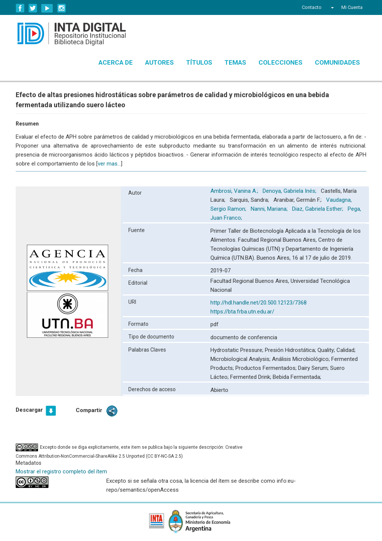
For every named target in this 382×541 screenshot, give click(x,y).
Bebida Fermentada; (297, 377)
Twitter (32, 8)
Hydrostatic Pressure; (237, 350)
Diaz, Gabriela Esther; (318, 208)
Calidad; (346, 350)
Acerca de (115, 62)
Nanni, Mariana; (270, 208)
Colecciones (281, 62)
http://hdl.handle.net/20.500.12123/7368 (258, 302)
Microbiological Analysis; (241, 359)
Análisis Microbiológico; (301, 359)
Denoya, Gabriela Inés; (290, 191)
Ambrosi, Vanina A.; (235, 191)
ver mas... (109, 163)
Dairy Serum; (314, 368)
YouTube (47, 8)
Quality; (326, 350)
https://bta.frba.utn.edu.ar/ (242, 311)
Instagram (61, 8)
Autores (159, 62)
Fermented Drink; (251, 377)
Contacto (312, 7)
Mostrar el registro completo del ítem (61, 471)
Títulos (199, 62)
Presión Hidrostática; (291, 350)
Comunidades (337, 62)
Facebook (20, 8)
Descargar (29, 409)
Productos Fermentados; (266, 368)
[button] (331, 7)
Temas (235, 62)
